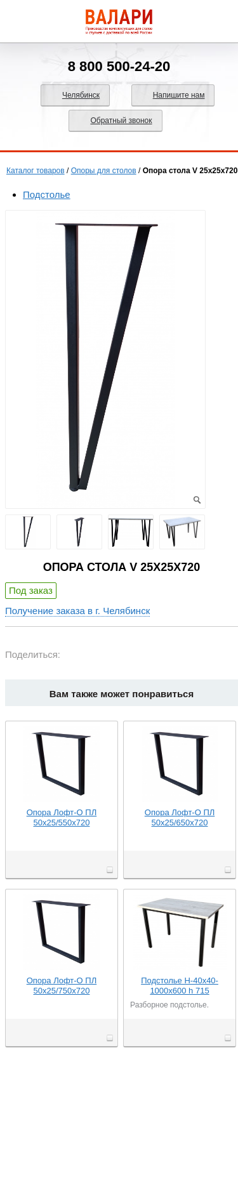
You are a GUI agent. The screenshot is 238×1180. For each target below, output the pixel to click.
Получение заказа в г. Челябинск (77, 610)
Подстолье (46, 194)
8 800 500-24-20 (119, 66)
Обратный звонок (121, 120)
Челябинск (81, 95)
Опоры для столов (103, 170)
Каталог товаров (35, 170)
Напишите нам (179, 95)
